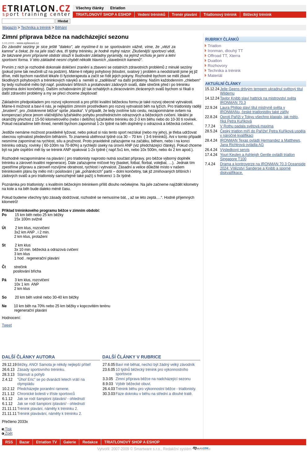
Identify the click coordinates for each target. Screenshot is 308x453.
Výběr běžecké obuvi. (133, 384)
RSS (9, 442)
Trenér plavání (184, 14)
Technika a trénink (36, 27)
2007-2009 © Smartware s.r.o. (136, 449)
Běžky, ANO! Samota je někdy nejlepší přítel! (54, 364)
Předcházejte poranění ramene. (43, 389)
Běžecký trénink (257, 14)
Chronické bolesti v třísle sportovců (46, 394)
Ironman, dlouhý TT (225, 50)
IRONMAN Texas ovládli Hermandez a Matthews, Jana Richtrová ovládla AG (260, 142)
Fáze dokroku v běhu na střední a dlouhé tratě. (154, 394)
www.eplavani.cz (28, 43)
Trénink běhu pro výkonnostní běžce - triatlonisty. (156, 389)
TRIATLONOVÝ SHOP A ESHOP (103, 14)
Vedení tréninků (151, 14)
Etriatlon (117, 8)
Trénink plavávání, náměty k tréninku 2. (49, 413)
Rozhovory (217, 65)
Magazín (9, 27)
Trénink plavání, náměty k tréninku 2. (47, 408)
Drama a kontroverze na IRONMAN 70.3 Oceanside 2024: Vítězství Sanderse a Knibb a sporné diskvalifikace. (263, 168)
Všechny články (90, 8)
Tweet (7, 325)
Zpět (7, 433)
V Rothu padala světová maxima (247, 126)
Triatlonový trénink (219, 14)
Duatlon (215, 60)
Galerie (69, 442)
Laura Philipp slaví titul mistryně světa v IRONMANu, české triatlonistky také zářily (254, 109)
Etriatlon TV (46, 442)
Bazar (25, 442)
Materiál (215, 75)
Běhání (61, 27)
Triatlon (214, 45)
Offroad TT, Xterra (224, 55)
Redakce (90, 442)
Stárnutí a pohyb (31, 374)
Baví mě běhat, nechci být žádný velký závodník (155, 364)
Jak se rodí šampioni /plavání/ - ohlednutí (51, 399)
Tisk (7, 429)
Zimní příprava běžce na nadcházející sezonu (153, 379)
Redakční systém (187, 449)
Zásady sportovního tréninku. (41, 369)
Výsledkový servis (234, 150)
